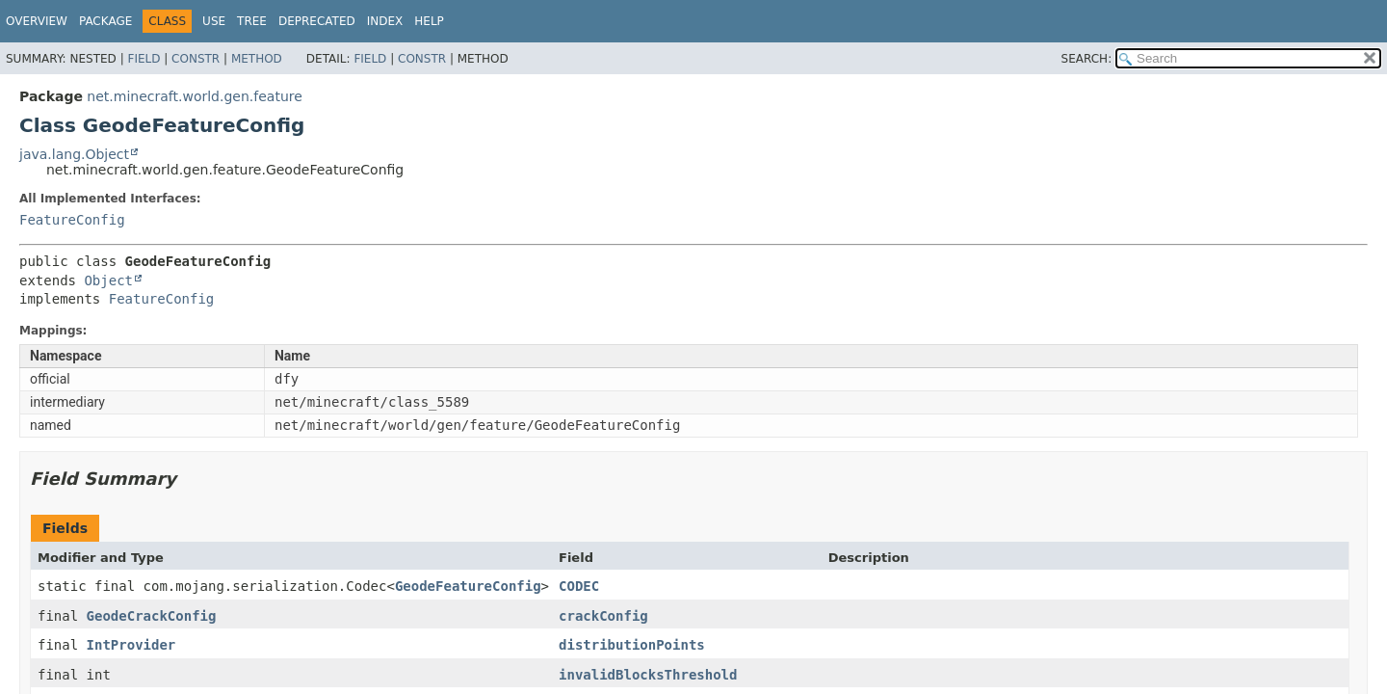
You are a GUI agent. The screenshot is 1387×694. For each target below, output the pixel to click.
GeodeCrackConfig (152, 616)
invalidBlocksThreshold (648, 674)
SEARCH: (1086, 59)
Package (105, 21)
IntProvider (131, 645)
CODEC (579, 586)
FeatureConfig (72, 219)
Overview (36, 21)
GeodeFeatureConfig (468, 586)
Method (256, 59)
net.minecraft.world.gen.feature (194, 96)
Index (385, 21)
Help (429, 21)
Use (213, 21)
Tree (252, 21)
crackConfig (603, 616)
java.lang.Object (74, 154)
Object (108, 280)
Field (143, 59)
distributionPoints (632, 645)
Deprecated (316, 21)
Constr (195, 59)
